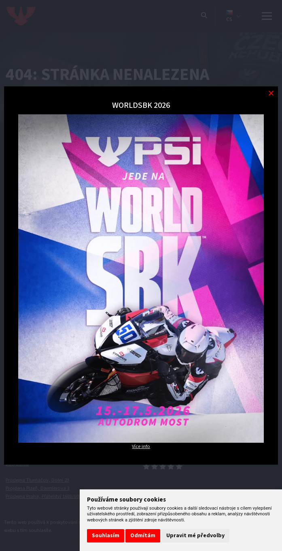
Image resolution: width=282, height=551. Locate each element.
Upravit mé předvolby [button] (195, 536)
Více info (141, 446)
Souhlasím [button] (105, 536)
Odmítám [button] (142, 536)
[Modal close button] (271, 93)
